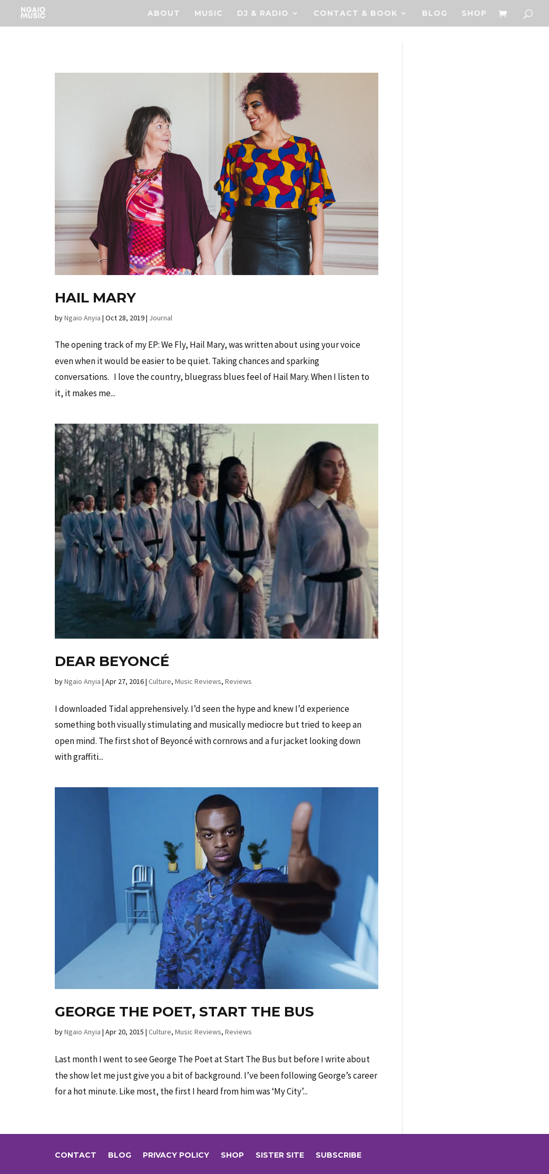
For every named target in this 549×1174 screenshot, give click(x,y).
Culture (160, 681)
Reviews (238, 681)
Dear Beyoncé (112, 661)
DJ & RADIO (263, 13)
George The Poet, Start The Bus (184, 1011)
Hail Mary (95, 297)
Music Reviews (198, 681)
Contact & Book (355, 13)
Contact (75, 1155)
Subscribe (338, 1155)
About (164, 13)
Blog (434, 13)
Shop (474, 13)
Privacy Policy (176, 1155)
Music (208, 13)
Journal (160, 317)
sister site (280, 1155)
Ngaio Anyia (82, 317)
